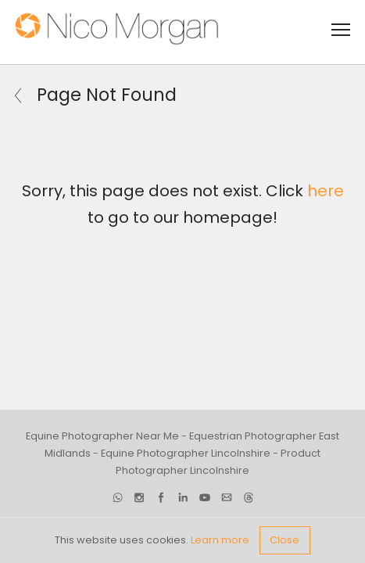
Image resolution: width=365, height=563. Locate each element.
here (325, 191)
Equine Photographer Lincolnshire (185, 453)
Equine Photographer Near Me (102, 436)
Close (284, 540)
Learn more (220, 540)
